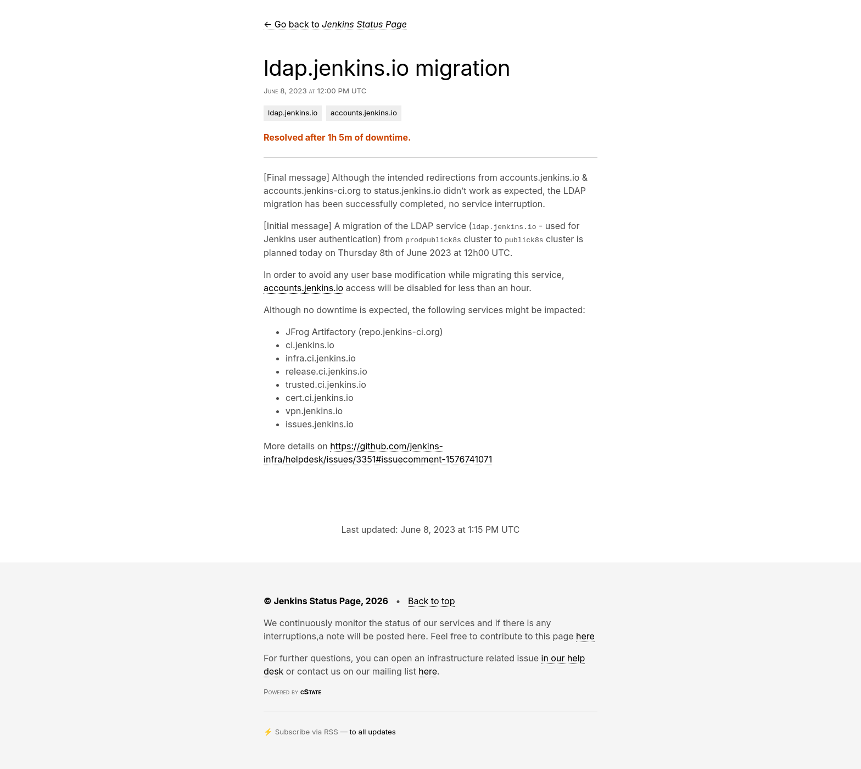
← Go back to (335, 24)
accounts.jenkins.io (364, 112)
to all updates (373, 731)
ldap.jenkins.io (292, 112)
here (585, 635)
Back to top (431, 600)
